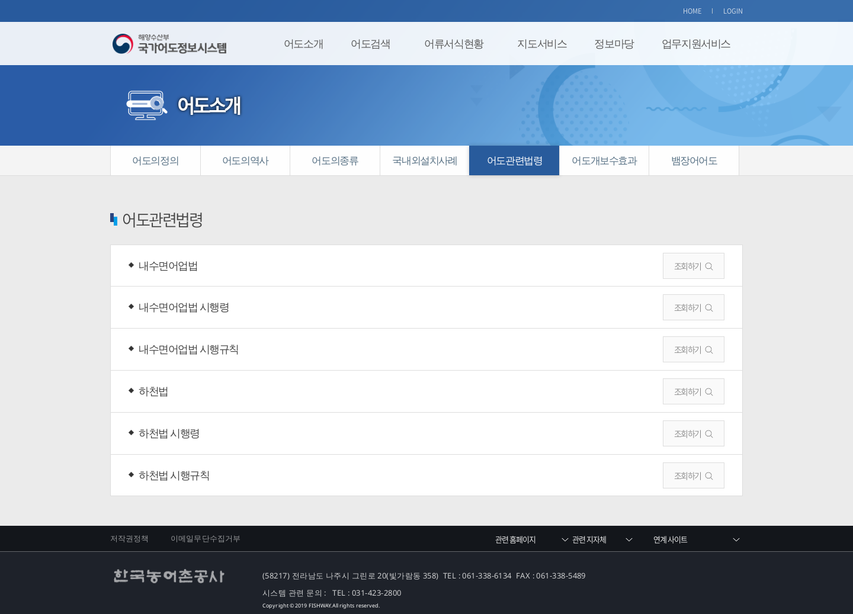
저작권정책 (129, 538)
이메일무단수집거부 (205, 538)
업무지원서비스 (696, 43)
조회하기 (687, 266)
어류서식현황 (453, 43)
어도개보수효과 (604, 160)
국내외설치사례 (424, 160)
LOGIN (733, 11)
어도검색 (370, 43)
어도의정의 (155, 160)
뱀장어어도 (694, 160)
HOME (692, 11)
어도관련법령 (515, 160)
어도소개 (303, 43)
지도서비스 (541, 43)
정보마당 (613, 43)
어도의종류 (335, 160)
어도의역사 (245, 160)
